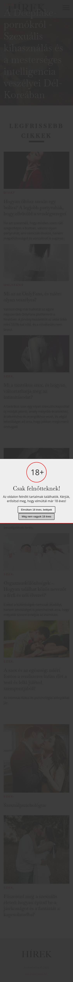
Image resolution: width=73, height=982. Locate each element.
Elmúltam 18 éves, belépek (36, 509)
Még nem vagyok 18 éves (36, 516)
